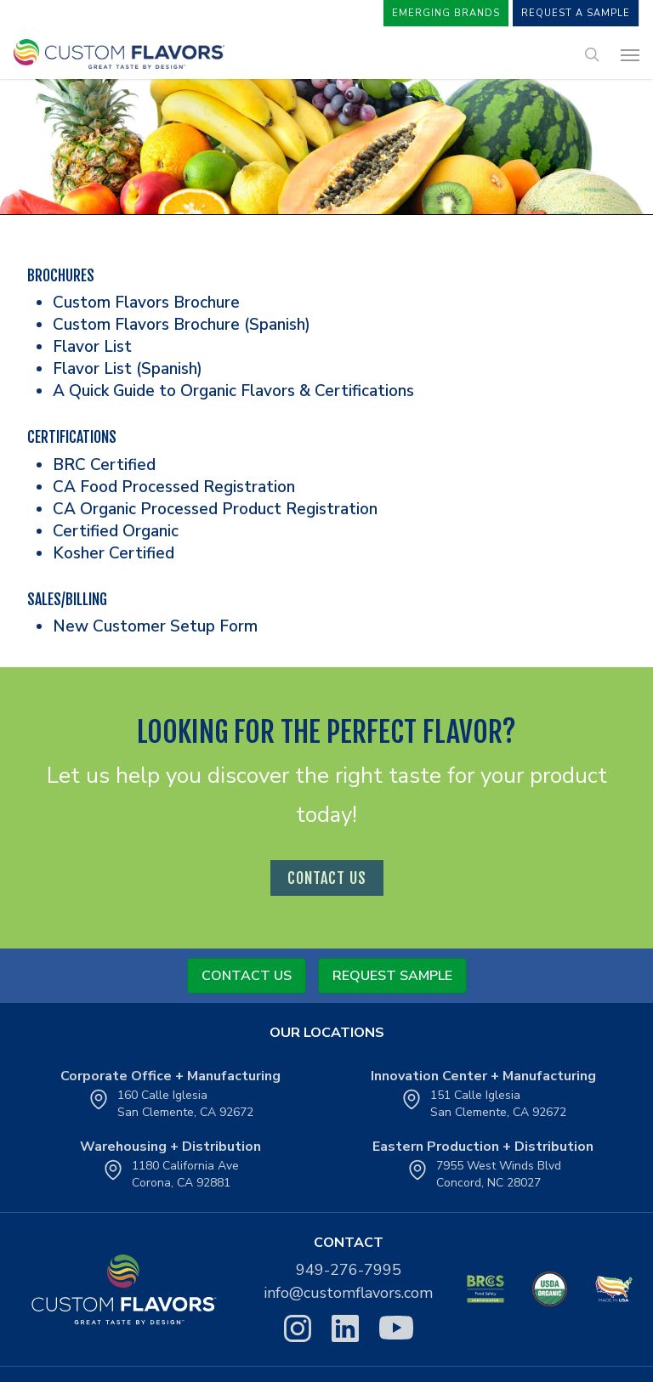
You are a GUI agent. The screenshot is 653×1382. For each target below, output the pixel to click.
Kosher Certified (113, 553)
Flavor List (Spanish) (127, 369)
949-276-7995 (348, 1270)
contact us (326, 878)
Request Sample (392, 975)
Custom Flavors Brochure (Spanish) (181, 325)
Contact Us (247, 975)
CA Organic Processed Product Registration (215, 509)
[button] (630, 54)
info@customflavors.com (348, 1293)
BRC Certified (104, 465)
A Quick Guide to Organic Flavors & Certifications (233, 391)
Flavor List (92, 347)
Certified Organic (116, 531)
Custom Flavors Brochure (146, 303)
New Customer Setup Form (155, 626)
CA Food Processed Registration (174, 487)
